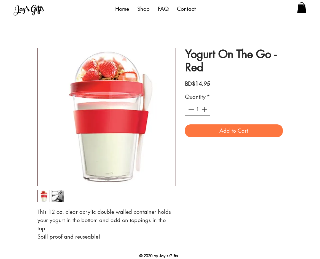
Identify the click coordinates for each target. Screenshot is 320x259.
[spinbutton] (197, 109)
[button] (301, 7)
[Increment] (204, 109)
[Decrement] (190, 109)
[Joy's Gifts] (39, 10)
